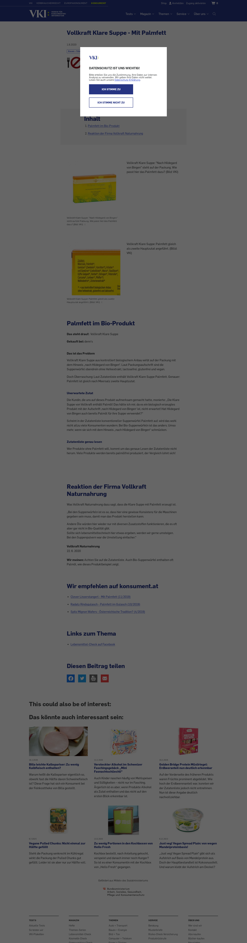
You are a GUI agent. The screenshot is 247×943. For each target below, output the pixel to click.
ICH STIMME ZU (111, 89)
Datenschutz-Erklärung (127, 79)
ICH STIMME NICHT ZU (111, 102)
